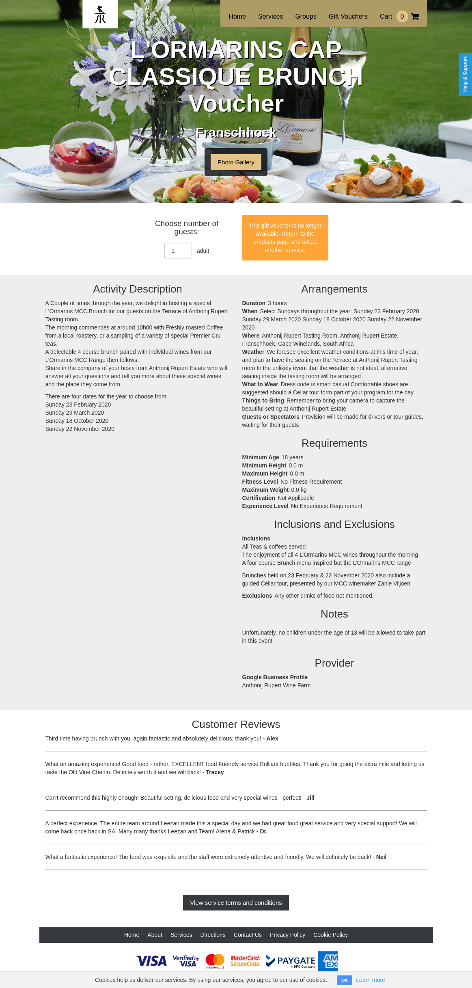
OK (344, 980)
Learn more (370, 980)
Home (237, 16)
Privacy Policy (287, 935)
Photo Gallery (236, 162)
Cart (399, 16)
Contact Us (248, 935)
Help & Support (465, 74)
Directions (213, 935)
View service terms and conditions (236, 902)
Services (270, 16)
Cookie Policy (330, 935)
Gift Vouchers (348, 16)
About (154, 935)
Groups (305, 16)
